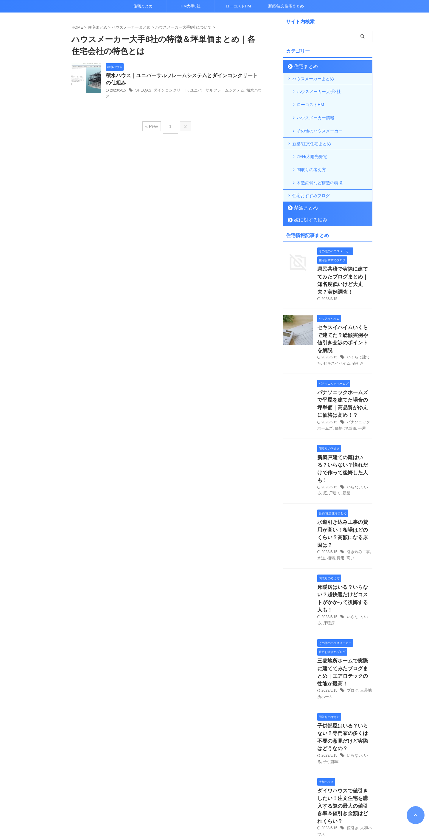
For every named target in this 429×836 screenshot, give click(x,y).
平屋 (355, 377)
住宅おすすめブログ (311, 175)
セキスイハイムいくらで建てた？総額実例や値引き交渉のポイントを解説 (344, 303)
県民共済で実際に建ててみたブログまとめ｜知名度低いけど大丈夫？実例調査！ (344, 255)
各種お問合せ (223, 804)
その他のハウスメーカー (320, 119)
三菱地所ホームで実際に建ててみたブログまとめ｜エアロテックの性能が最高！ (344, 584)
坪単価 (344, 377)
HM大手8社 (190, 6)
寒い (350, 767)
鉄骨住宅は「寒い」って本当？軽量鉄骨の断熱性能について (344, 754)
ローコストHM (238, 6)
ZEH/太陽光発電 (312, 144)
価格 (333, 377)
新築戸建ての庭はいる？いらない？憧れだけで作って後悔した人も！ (344, 412)
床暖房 (322, 540)
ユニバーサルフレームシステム (211, 91)
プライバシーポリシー (187, 804)
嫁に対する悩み (306, 199)
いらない (354, 425)
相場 (330, 486)
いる (366, 425)
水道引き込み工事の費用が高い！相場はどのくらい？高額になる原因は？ (344, 466)
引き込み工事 (357, 479)
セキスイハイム (335, 323)
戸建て (328, 431)
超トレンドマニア (214, 816)
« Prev (153, 118)
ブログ (352, 597)
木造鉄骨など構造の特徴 (320, 163)
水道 (320, 486)
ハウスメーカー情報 (315, 110)
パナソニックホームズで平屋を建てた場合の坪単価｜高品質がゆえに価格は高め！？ (344, 358)
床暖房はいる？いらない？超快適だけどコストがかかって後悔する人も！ (344, 521)
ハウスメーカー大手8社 (319, 91)
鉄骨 (359, 767)
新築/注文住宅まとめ (286, 6)
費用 (339, 486)
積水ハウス (247, 91)
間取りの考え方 (311, 153)
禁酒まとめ (303, 187)
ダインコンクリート (168, 91)
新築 (339, 431)
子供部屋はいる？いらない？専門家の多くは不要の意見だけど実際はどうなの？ (344, 638)
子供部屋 (324, 657)
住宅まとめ (143, 6)
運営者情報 (250, 804)
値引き (355, 323)
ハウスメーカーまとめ (313, 78)
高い (348, 486)
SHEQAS (142, 91)
